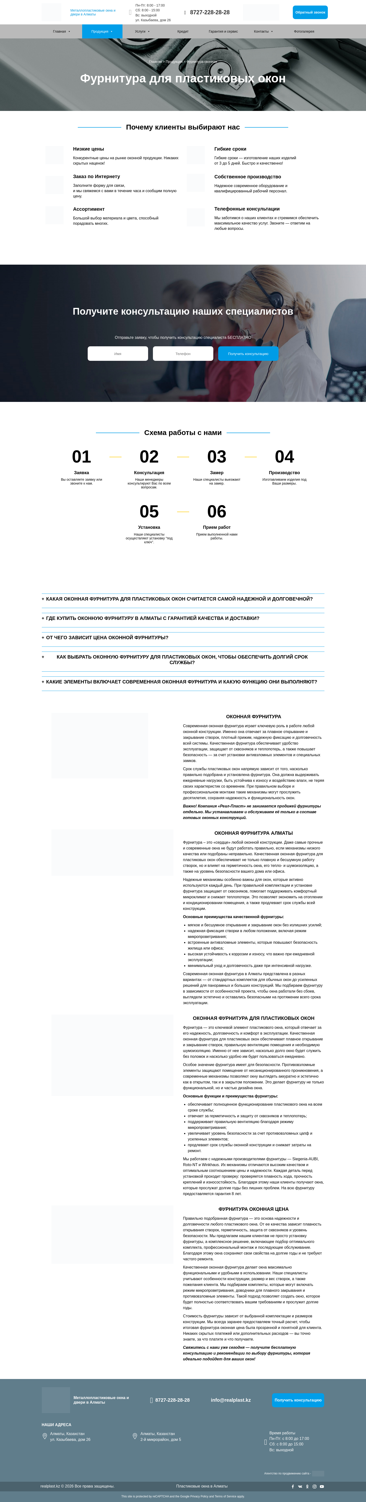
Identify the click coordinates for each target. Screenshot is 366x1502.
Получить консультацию (298, 1400)
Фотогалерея (304, 31)
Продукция (99, 31)
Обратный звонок (310, 12)
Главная (59, 31)
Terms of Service (225, 1496)
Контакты (261, 31)
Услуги (140, 31)
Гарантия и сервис (223, 31)
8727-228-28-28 (210, 12)
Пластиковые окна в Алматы (202, 1486)
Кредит (183, 31)
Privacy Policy (199, 1496)
